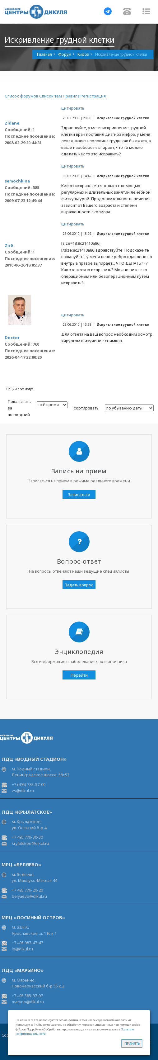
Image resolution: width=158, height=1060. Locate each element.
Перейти (79, 675)
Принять (132, 1043)
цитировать (72, 108)
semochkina (17, 181)
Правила (71, 96)
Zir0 (9, 245)
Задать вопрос (79, 585)
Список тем (50, 96)
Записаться (79, 494)
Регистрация (93, 96)
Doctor (12, 337)
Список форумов (21, 96)
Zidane (12, 123)
